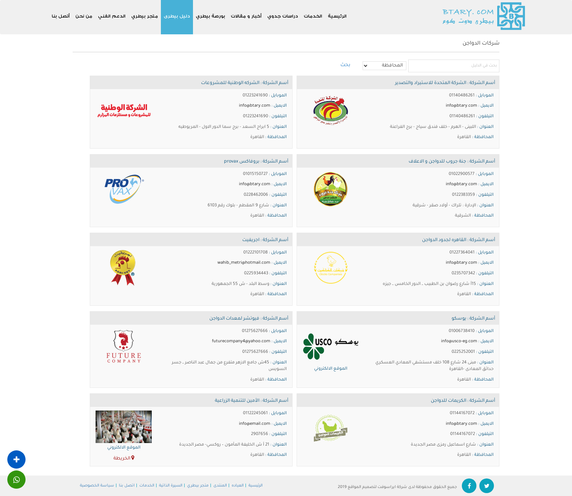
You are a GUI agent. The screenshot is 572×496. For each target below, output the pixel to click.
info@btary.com (461, 106)
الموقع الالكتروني (330, 369)
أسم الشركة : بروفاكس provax (256, 161)
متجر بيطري (144, 15)
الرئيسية (337, 15)
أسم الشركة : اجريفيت (265, 240)
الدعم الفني (111, 15)
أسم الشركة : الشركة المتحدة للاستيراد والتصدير (445, 83)
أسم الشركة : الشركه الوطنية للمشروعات (244, 83)
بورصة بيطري (210, 15)
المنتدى (220, 486)
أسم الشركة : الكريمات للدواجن (463, 401)
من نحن (84, 15)
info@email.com (254, 424)
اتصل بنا (127, 486)
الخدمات (313, 15)
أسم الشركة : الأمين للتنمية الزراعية (251, 401)
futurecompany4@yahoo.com (241, 341)
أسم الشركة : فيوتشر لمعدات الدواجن (248, 318)
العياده (238, 486)
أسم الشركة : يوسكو (473, 318)
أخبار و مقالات (246, 15)
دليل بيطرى (177, 15)
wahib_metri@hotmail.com (243, 263)
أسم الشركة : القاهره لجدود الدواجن (458, 240)
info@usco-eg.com (459, 341)
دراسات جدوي (282, 15)
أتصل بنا (61, 15)
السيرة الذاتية (170, 486)
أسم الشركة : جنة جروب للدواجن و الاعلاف (452, 161)
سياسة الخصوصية (97, 486)
